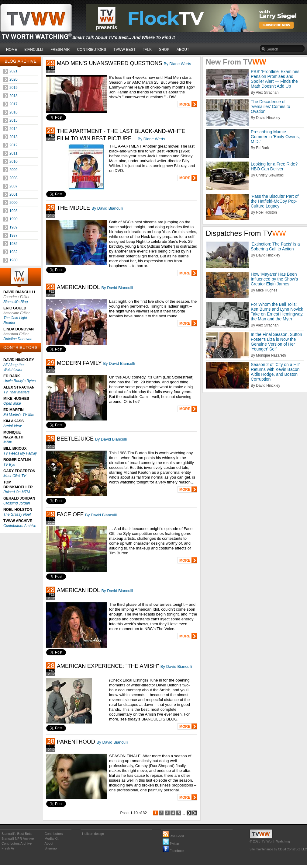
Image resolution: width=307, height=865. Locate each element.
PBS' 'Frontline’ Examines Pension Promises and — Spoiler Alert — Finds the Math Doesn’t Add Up (275, 79)
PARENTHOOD (76, 742)
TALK (147, 49)
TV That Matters (16, 392)
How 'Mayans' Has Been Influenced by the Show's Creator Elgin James (274, 279)
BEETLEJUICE (75, 439)
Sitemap (50, 848)
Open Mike (12, 403)
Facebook (173, 851)
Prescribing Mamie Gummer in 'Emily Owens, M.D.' (275, 136)
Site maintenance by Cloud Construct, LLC (278, 849)
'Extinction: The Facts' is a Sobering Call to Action (275, 246)
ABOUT (183, 49)
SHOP (164, 49)
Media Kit (51, 838)
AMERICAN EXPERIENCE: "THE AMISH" (108, 666)
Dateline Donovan (17, 339)
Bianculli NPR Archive (18, 838)
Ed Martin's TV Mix (18, 415)
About (48, 843)
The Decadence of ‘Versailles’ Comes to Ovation (270, 106)
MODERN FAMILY (79, 363)
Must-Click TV (14, 476)
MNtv (7, 442)
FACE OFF (70, 514)
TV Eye (9, 464)
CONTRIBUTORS (91, 49)
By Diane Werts (177, 63)
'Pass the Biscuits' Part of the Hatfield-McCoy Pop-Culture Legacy (274, 201)
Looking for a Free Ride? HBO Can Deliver (274, 166)
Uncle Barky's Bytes (19, 381)
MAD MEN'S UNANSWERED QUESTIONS (109, 63)
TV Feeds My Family (20, 453)
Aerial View (12, 426)
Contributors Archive (19, 526)
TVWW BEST (124, 49)
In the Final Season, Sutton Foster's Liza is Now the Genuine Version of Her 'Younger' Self (276, 341)
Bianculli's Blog (15, 302)
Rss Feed (173, 836)
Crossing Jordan (16, 503)
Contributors (53, 833)
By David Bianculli (107, 208)
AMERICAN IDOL (78, 287)
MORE (184, 104)
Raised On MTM (16, 492)
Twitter (171, 843)
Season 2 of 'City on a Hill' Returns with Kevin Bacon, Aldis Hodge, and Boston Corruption (276, 372)
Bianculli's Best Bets (17, 833)
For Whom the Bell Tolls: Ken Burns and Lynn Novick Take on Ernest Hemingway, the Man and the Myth (277, 311)
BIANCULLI (33, 49)
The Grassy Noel (17, 514)
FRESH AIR (60, 49)
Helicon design (93, 833)
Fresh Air (8, 848)
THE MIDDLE (73, 208)
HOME (11, 49)
